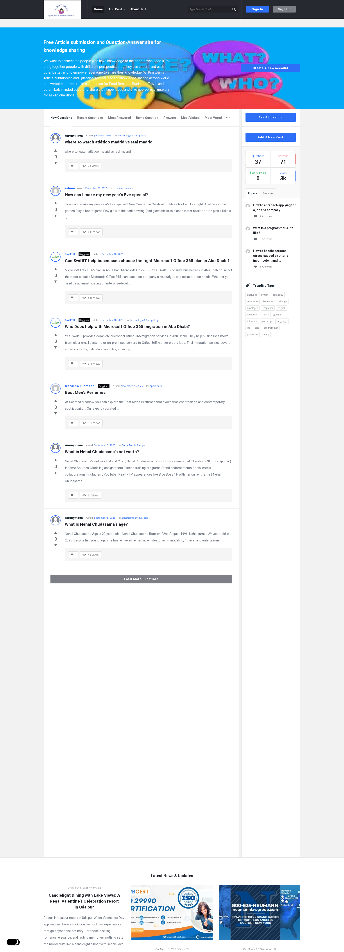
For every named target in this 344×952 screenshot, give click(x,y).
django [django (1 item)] (283, 292)
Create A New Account (270, 59)
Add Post (116, 9)
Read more (84, 946)
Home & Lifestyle (123, 179)
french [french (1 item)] (265, 305)
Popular (253, 184)
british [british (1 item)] (264, 286)
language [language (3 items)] (282, 312)
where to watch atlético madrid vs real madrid (108, 133)
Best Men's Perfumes (85, 383)
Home (98, 9)
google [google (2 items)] (277, 305)
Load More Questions (141, 570)
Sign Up (284, 9)
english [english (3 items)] (281, 299)
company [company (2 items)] (278, 286)
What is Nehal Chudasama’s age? (96, 515)
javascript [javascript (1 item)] (267, 312)
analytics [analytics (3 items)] (252, 286)
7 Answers (262, 207)
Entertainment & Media (135, 508)
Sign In (257, 9)
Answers (169, 109)
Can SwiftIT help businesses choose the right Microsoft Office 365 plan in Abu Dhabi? (147, 251)
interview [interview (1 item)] (252, 312)
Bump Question (147, 109)
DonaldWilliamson (80, 377)
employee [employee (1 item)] (252, 299)
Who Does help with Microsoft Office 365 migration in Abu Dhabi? (127, 317)
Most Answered (119, 109)
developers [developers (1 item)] (268, 292)
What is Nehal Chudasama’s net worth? (102, 442)
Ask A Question (270, 108)
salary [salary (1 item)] (265, 325)
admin (70, 179)
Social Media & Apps (133, 436)
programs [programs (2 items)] (252, 325)
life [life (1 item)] (248, 318)
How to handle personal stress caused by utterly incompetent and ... (270, 246)
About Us (138, 9)
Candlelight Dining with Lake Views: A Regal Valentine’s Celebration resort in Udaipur (84, 892)
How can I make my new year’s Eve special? (106, 185)
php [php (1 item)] (257, 318)
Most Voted (213, 109)
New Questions (61, 109)
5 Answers (262, 230)
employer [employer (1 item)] (267, 299)
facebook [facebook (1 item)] (252, 305)
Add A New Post (270, 128)
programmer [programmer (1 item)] (271, 318)
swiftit (70, 245)
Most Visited (190, 109)
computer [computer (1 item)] (252, 292)
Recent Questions (90, 109)
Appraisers (156, 377)
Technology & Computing (132, 126)
